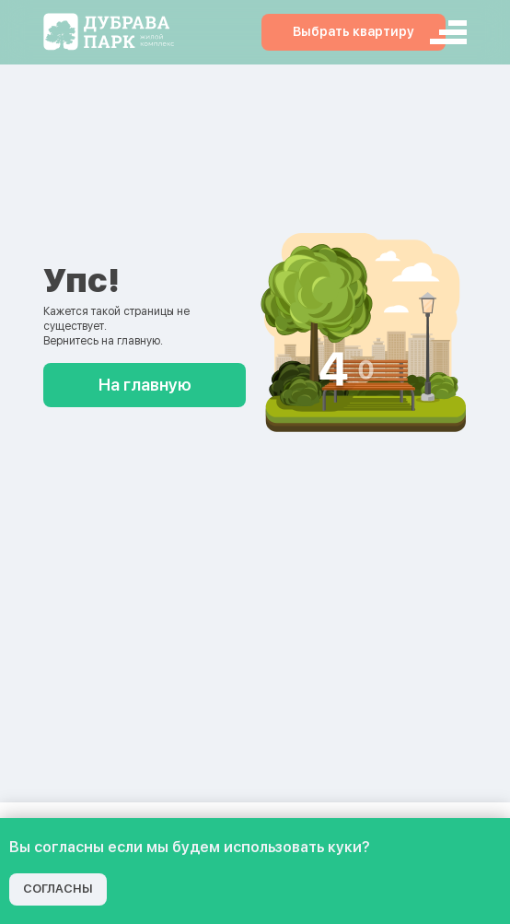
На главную (145, 384)
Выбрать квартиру (353, 31)
